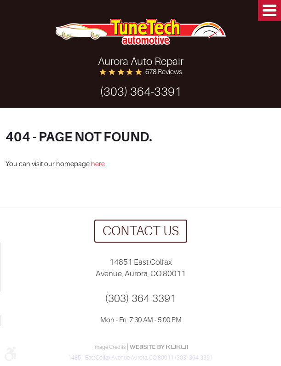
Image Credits (109, 347)
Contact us (141, 231)
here (98, 164)
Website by (159, 347)
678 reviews (163, 72)
